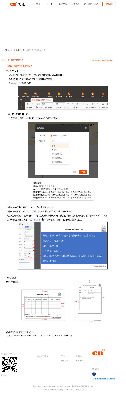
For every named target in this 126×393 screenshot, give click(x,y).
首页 (7, 50)
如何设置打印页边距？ (36, 50)
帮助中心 (17, 50)
